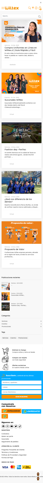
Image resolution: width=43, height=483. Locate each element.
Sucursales (5, 439)
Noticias (4, 321)
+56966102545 (11, 411)
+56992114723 (31, 411)
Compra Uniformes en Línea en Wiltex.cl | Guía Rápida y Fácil (21, 48)
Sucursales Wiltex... (17, 295)
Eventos (4, 324)
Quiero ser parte (7, 436)
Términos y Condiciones (10, 452)
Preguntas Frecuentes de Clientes (13, 450)
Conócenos (5, 434)
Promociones (6, 326)
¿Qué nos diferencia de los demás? (18, 200)
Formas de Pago (7, 458)
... (11, 285)
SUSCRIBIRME (22, 397)
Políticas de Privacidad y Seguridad (14, 455)
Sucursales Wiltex (14, 99)
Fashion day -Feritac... (19, 305)
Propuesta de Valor (14, 249)
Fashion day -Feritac (15, 149)
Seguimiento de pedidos (10, 442)
